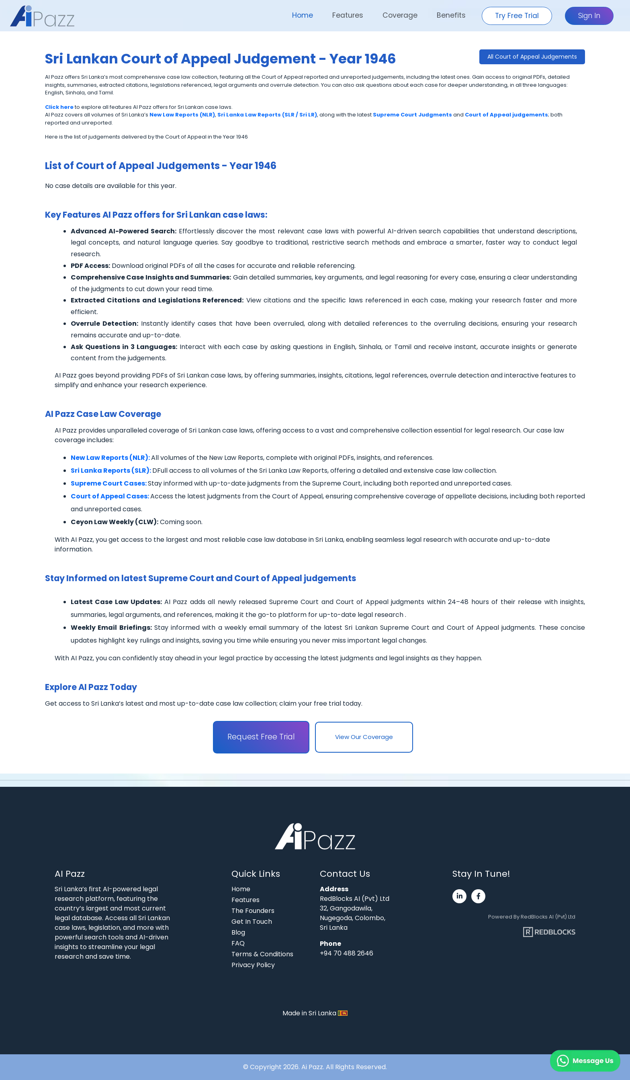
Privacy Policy (253, 965)
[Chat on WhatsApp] (566, 1052)
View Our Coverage (364, 737)
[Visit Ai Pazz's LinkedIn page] (459, 896)
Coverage (399, 15)
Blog (238, 932)
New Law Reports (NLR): (111, 457)
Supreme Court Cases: (109, 483)
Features (347, 15)
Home (302, 15)
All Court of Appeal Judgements (532, 57)
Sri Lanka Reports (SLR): (111, 470)
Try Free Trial (517, 15)
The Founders (252, 910)
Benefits (451, 15)
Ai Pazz (312, 1067)
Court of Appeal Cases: (110, 496)
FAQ (238, 943)
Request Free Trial (261, 736)
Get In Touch (251, 921)
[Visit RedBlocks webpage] (549, 929)
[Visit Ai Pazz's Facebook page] (478, 896)
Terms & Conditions (262, 954)
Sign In (589, 15)
